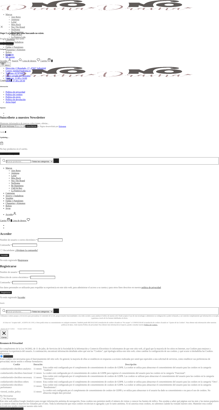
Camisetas (10, 193)
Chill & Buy (16, 34)
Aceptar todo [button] (21, 329)
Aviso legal (11, 102)
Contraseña (6, 245)
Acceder (4, 255)
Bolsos (9, 52)
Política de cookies (14, 94)
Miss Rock (16, 24)
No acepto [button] (28, 329)
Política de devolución (16, 99)
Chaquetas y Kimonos (15, 49)
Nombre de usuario (9, 272)
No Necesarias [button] (6, 396)
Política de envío (13, 97)
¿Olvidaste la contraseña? (26, 250)
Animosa (15, 19)
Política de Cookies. (151, 325)
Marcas (9, 14)
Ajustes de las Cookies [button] (8, 329)
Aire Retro (16, 17)
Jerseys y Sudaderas (14, 42)
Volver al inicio (7, 43)
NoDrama (15, 29)
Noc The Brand (18, 27)
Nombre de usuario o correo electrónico (18, 240)
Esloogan (62, 126)
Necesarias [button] (5, 353)
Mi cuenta (10, 57)
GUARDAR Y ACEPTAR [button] (11, 408)
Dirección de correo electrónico (15, 277)
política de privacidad (151, 287)
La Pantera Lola (18, 37)
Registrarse (23, 260)
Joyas (8, 208)
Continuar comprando (10, 153)
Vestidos (9, 198)
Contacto (10, 54)
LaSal (13, 22)
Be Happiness (17, 185)
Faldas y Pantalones (14, 47)
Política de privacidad (15, 92)
